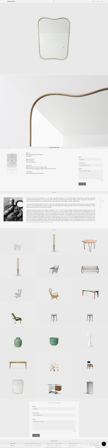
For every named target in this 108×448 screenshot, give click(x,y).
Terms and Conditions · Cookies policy (54, 447)
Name (80, 157)
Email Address (82, 163)
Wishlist (93, 1)
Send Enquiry (82, 184)
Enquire (80, 168)
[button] (104, 444)
